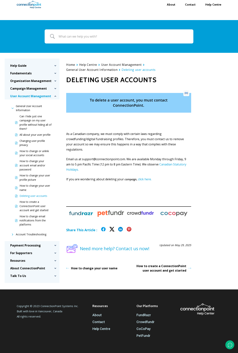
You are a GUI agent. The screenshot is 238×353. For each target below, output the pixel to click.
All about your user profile (35, 134)
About (97, 315)
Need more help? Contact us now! (107, 248)
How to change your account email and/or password (32, 165)
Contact (98, 322)
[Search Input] (123, 36)
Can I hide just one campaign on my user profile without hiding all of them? (36, 122)
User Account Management (121, 65)
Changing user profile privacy (32, 143)
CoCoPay (143, 329)
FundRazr (143, 315)
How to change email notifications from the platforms (33, 220)
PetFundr (143, 336)
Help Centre (88, 65)
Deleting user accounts (33, 196)
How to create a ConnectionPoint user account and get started (34, 206)
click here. (145, 179)
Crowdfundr (145, 322)
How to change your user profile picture (35, 177)
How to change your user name (35, 187)
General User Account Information (29, 108)
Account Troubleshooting (31, 234)
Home (70, 65)
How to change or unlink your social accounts (34, 153)
